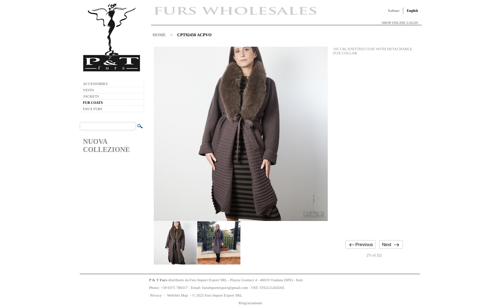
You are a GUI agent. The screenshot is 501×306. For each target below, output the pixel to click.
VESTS (88, 90)
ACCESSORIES (95, 84)
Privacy (156, 295)
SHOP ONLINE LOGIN (400, 23)
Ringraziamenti (250, 303)
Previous (364, 244)
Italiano (393, 11)
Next (386, 244)
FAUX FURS (93, 109)
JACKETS (91, 96)
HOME (159, 34)
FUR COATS (93, 103)
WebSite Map (177, 295)
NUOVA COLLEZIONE (106, 145)
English (412, 11)
